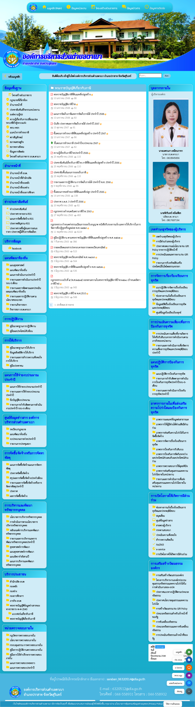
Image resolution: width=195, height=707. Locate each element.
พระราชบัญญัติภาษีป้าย (66, 104)
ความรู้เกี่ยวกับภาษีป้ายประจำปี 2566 (72, 152)
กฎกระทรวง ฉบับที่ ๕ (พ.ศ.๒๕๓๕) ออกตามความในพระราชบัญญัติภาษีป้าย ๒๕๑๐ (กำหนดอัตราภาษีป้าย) (95, 281)
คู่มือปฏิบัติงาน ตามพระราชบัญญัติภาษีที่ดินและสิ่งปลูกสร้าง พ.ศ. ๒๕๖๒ (88, 237)
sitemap (160, 646)
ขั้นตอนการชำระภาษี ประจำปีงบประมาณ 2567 (77, 143)
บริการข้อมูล (13, 241)
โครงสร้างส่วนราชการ (104, 7)
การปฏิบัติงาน (14, 319)
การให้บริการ (13, 340)
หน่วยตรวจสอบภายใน (19, 628)
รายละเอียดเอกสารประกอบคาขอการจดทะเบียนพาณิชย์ (81, 247)
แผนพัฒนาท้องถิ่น (16, 258)
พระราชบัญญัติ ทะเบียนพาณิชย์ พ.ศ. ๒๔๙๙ (75, 257)
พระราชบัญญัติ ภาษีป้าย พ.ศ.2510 (71, 293)
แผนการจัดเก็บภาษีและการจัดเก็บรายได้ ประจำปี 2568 (80, 113)
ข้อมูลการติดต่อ (154, 7)
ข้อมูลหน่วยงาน (76, 7)
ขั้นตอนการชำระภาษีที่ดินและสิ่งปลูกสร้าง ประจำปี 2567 (81, 133)
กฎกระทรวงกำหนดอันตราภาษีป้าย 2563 (74, 211)
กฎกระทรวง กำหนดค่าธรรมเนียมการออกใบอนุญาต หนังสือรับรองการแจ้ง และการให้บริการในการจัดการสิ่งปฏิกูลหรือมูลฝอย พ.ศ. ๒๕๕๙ (96, 226)
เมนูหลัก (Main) (52, 7)
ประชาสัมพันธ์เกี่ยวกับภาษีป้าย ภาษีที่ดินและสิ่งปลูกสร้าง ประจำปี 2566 (88, 162)
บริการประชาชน (15, 574)
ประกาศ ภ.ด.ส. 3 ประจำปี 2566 (70, 201)
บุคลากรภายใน (160, 88)
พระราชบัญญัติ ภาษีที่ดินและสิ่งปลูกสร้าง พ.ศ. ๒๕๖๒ (79, 266)
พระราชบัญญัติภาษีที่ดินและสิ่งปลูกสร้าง (73, 94)
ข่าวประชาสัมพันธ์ (16, 202)
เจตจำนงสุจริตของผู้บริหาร (168, 229)
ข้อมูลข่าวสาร (131, 7)
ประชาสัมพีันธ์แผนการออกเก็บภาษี (71, 172)
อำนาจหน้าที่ (13, 166)
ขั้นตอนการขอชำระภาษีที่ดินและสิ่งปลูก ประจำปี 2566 (80, 191)
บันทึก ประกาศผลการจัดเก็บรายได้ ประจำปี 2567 (78, 123)
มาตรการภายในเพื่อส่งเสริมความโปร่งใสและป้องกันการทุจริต (169, 407)
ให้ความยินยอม (173, 704)
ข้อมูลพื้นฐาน (13, 88)
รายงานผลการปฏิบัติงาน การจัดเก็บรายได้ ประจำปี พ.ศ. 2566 (83, 182)
